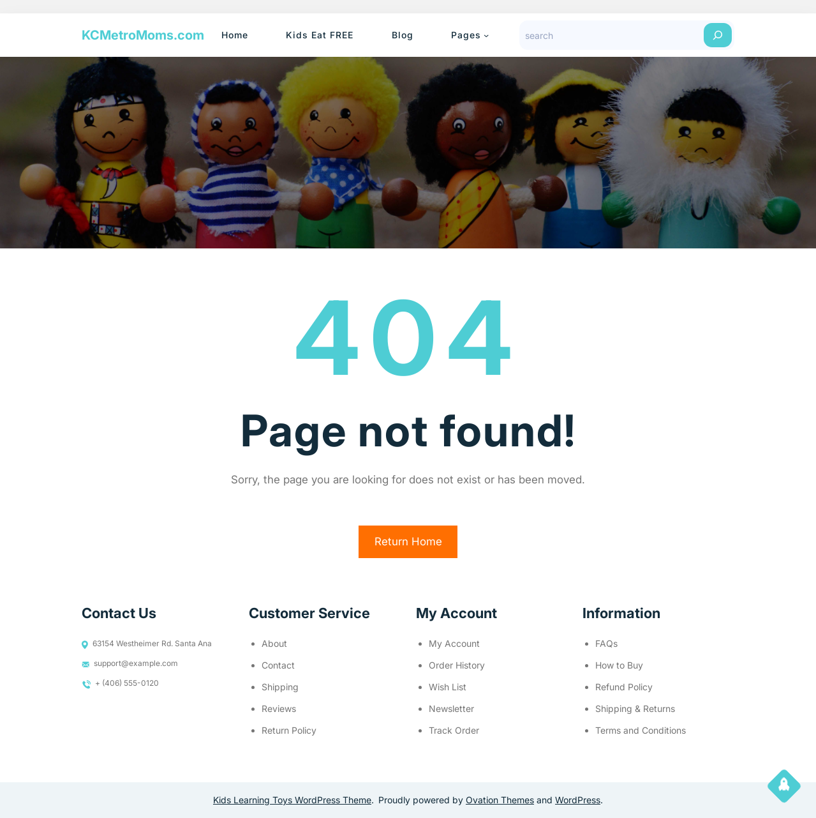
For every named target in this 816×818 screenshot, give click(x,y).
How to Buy (619, 665)
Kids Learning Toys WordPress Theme (292, 799)
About (274, 643)
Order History (457, 665)
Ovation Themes (500, 799)
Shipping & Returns (635, 708)
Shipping (280, 686)
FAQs (606, 643)
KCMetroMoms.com (143, 35)
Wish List (447, 686)
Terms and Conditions (640, 730)
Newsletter (451, 708)
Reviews (279, 708)
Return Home (408, 541)
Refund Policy (624, 686)
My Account (454, 643)
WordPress (577, 799)
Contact (278, 665)
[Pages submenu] (486, 35)
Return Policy (289, 730)
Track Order (454, 730)
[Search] (718, 35)
